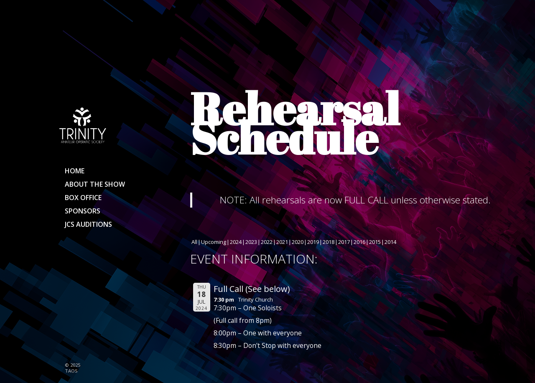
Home (74, 171)
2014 (390, 242)
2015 (375, 242)
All (194, 242)
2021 (282, 242)
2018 (328, 242)
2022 (267, 242)
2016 (359, 242)
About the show (95, 184)
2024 (236, 242)
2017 (344, 242)
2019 (313, 242)
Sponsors (82, 211)
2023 (251, 242)
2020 (297, 242)
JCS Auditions (88, 224)
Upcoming (213, 242)
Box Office (83, 197)
